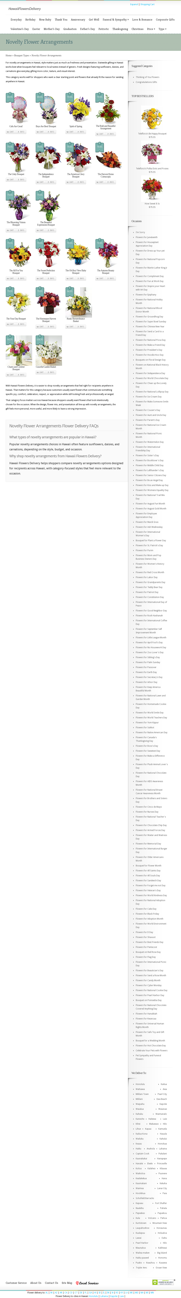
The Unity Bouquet (16, 174)
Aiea (165, 1089)
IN (108, 1292)
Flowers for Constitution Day (150, 597)
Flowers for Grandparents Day (150, 582)
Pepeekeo (140, 1213)
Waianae (162, 1109)
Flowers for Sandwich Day (148, 880)
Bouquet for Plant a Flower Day (151, 540)
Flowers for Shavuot (146, 937)
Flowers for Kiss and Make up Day (152, 485)
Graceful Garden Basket (46, 367)
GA (90, 1292)
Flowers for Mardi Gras (147, 522)
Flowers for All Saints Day (148, 870)
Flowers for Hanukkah (146, 1014)
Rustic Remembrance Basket (76, 320)
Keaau (139, 1144)
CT (76, 1292)
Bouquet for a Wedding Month (150, 1040)
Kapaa (148, 1129)
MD (136, 1292)
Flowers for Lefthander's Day (150, 470)
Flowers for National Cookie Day (151, 990)
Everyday (16, 19)
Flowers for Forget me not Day (150, 885)
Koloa (139, 1168)
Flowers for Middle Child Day (150, 465)
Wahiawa (140, 1089)
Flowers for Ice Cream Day (149, 396)
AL (47, 1292)
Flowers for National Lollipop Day (152, 392)
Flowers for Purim (144, 550)
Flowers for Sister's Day (147, 455)
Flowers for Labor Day (146, 577)
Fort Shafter (161, 1203)
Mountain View (160, 1223)
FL (86, 1292)
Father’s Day (87, 29)
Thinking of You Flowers (147, 77)
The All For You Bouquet (16, 271)
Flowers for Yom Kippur (147, 722)
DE (81, 1292)
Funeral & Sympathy (116, 19)
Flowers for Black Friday (147, 914)
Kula (138, 1218)
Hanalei (139, 1163)
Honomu (162, 1258)
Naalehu (140, 1208)
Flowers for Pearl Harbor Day (150, 995)
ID (100, 1292)
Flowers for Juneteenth (146, 237)
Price (151, 29)
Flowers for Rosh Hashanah (149, 615)
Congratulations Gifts (146, 82)
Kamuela (162, 1129)
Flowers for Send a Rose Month (151, 975)
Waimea (140, 1188)
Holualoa (162, 1233)
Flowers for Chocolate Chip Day (151, 825)
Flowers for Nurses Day (147, 812)
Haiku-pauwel (142, 1258)
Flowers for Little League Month (151, 637)
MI (147, 1292)
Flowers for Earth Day (146, 672)
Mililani (139, 1099)
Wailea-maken (143, 1253)
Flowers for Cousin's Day (148, 410)
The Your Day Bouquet (16, 318)
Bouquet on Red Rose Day (148, 952)
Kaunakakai (141, 1158)
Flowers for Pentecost (146, 947)
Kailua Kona (141, 1134)
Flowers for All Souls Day (148, 875)
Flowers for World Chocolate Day (152, 378)
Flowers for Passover (146, 667)
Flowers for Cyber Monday (149, 985)
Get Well (94, 19)
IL (104, 1292)
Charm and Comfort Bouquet (16, 368)
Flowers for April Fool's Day (149, 642)
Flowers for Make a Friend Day (150, 345)
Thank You (61, 19)
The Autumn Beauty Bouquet (105, 271)
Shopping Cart (147, 4)
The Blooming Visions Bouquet (16, 223)
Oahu (164, 1238)
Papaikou (162, 1213)
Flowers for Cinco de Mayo (149, 807)
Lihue (138, 1129)
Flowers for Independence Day (150, 373)
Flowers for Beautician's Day (149, 970)
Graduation (70, 29)
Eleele (150, 1163)
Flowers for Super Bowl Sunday (151, 321)
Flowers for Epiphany (146, 294)
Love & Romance (142, 19)
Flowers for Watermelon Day (150, 442)
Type (162, 29)
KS (117, 1292)
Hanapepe (162, 1158)
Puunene (163, 1173)
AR (61, 1292)
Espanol (134, 4)
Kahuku (139, 1114)
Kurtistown (141, 1223)
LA (126, 1292)
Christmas (138, 29)
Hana (164, 1178)
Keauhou (150, 1263)
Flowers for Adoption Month (149, 919)
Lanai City (162, 1188)
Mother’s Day (52, 29)
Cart (12, 132)
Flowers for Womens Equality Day (152, 490)
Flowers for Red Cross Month (150, 572)
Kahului (163, 1139)
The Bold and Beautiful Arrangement (105, 127)
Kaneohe (140, 1119)
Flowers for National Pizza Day (151, 340)
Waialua (140, 1109)
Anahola (151, 1148)
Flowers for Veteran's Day (148, 890)
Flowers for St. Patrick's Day (149, 545)
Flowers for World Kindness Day (151, 895)
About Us (35, 1283)
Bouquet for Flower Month (148, 865)
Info (22, 132)
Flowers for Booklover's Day (150, 460)
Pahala (163, 1208)
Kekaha (163, 1183)
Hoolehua (140, 1193)
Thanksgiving (120, 29)
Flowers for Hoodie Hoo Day (150, 355)
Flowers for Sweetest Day (148, 751)
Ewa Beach (162, 1099)
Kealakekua (141, 1178)
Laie (165, 1119)
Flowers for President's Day (149, 350)
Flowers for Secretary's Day (149, 677)
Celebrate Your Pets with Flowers (151, 1050)
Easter (36, 29)
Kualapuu (140, 1233)
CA (66, 1292)
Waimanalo (161, 1114)
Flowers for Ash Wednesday (149, 527)
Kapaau (139, 1203)
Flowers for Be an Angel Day (149, 480)
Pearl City (162, 1094)
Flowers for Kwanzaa (146, 1018)
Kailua (164, 1084)
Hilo (165, 1124)
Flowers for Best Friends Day (149, 942)
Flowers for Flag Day (146, 957)
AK (51, 1292)
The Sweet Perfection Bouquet (46, 271)
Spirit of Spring (75, 126)
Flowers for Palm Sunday (148, 662)
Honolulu (140, 1084)
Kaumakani (141, 1183)
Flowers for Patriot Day (147, 592)
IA (112, 1292)
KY (122, 1292)
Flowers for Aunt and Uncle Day (151, 415)
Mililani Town (142, 1094)
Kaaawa (163, 1263)
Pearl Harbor (142, 1243)
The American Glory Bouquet (75, 175)
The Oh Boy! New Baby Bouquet (75, 271)
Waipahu (140, 1104)
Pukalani (163, 1153)
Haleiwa (152, 1119)
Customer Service (16, 1283)
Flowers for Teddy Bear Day (149, 587)
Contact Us (51, 1283)
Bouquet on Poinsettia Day (149, 1000)
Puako (139, 1263)
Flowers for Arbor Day (146, 682)
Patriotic (103, 29)
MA (142, 1292)
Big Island (162, 1253)
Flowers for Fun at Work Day (150, 281)
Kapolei (163, 1104)
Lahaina (163, 1148)
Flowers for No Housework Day (151, 647)
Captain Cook (142, 1153)
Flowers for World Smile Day (150, 712)
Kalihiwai (162, 1248)
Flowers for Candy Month (148, 980)
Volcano (152, 1218)
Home (9, 55)
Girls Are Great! (16, 126)
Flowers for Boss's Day (147, 746)
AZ (56, 1292)
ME (131, 1292)
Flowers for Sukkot (145, 727)
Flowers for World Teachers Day (151, 717)
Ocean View (161, 1267)
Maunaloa (141, 1248)
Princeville (162, 1163)
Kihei (138, 1124)
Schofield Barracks (145, 1198)
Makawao (154, 1124)
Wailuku (140, 1139)
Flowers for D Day (144, 932)
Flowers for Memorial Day (148, 843)
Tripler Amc (141, 1267)
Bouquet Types (21, 55)
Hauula (163, 1134)
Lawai (138, 1238)
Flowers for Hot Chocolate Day (151, 1045)
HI (95, 1292)
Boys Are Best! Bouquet (46, 126)
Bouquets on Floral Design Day (151, 360)
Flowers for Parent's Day (148, 420)
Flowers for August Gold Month (151, 508)
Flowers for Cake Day (146, 909)
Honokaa (162, 1144)
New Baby (45, 19)
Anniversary (78, 19)
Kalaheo (152, 1168)
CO (70, 1292)
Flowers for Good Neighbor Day (151, 610)
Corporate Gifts (165, 19)
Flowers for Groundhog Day (149, 316)
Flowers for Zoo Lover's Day (150, 652)
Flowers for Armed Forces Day (150, 830)
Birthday (30, 19)
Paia (165, 1193)
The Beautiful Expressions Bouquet (46, 223)
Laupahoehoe (142, 1228)
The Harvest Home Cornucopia (106, 175)
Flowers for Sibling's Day (148, 657)
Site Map (67, 1283)
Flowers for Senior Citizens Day (151, 475)
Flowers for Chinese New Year (150, 326)
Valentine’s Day (20, 29)
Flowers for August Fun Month (150, 503)
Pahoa (163, 1218)
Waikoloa (140, 1173)
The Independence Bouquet (46, 175)
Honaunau (162, 1228)
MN (152, 1292)
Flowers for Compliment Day (150, 276)
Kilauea (163, 1168)
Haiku (138, 1148)
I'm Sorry (140, 232)
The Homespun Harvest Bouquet (46, 320)
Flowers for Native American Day (151, 732)
